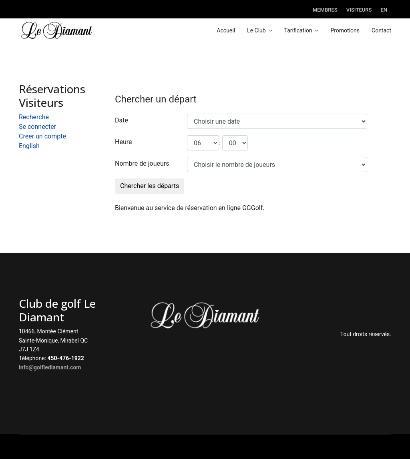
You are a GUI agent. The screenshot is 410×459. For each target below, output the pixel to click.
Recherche (34, 117)
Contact (381, 30)
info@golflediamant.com (50, 367)
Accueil (226, 30)
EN (383, 10)
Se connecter (37, 126)
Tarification (298, 30)
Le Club (256, 30)
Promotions (345, 30)
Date (121, 120)
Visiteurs (359, 10)
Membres (325, 10)
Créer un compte (42, 136)
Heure (123, 142)
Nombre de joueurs (142, 163)
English (29, 146)
